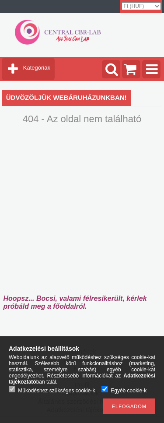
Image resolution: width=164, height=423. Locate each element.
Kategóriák (36, 67)
